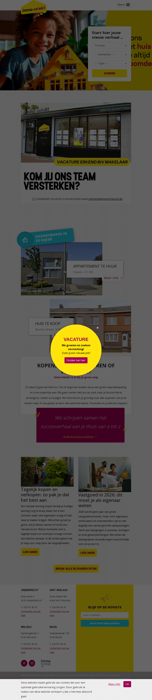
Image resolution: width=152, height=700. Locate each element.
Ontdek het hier (76, 360)
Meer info (114, 684)
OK (127, 684)
